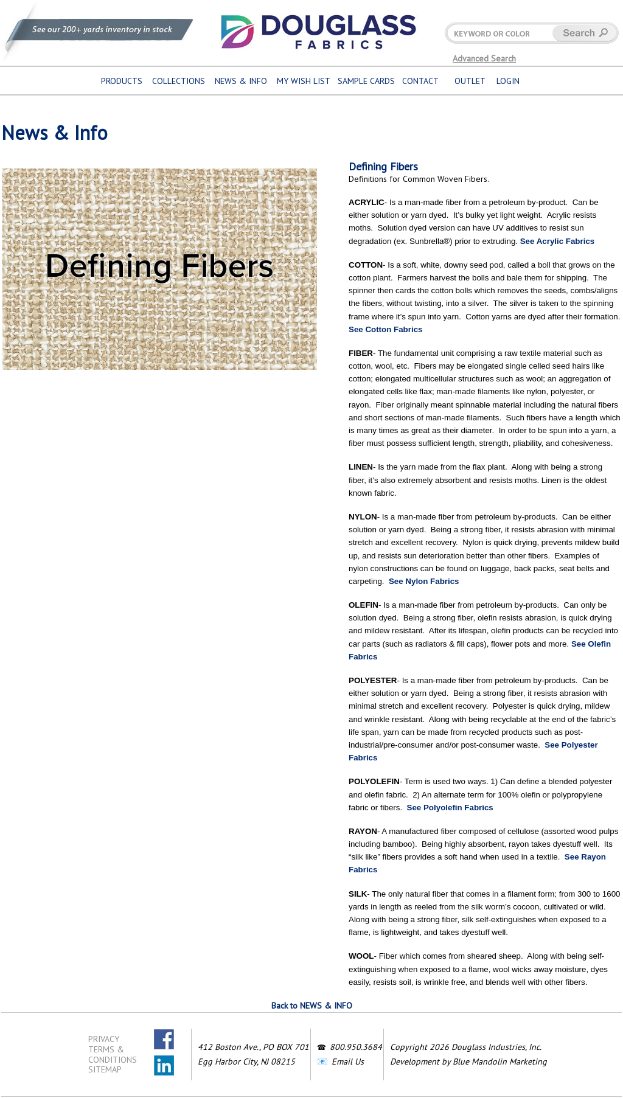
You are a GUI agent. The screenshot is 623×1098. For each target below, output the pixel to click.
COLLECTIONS (178, 80)
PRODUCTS (121, 80)
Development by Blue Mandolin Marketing (468, 1061)
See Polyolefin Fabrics (450, 807)
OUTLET (470, 80)
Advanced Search (484, 58)
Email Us (348, 1061)
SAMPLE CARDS (366, 80)
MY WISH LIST (303, 80)
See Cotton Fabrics (385, 329)
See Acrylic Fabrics (557, 241)
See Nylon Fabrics (424, 581)
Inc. (535, 1046)
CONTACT (420, 80)
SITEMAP (105, 1069)
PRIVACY (103, 1039)
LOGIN (508, 80)
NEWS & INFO (241, 80)
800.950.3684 (356, 1046)
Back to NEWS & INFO (311, 1005)
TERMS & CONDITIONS (112, 1054)
